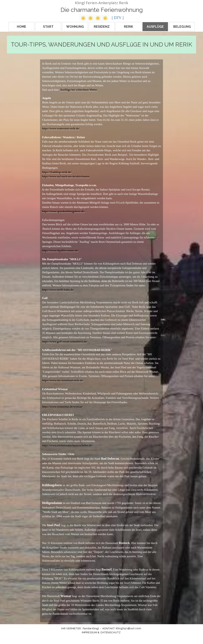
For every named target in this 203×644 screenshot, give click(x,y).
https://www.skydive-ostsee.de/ (60, 250)
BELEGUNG (182, 27)
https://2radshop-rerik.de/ (57, 172)
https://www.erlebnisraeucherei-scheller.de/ (67, 445)
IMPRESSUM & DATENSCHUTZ (101, 632)
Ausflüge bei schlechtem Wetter (78, 89)
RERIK (128, 27)
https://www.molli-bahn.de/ (58, 289)
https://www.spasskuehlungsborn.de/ (63, 211)
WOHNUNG (75, 27)
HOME (21, 27)
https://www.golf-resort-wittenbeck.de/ (64, 341)
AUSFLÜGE (155, 27)
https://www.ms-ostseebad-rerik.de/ (62, 380)
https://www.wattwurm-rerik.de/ (60, 128)
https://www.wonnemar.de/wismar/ (62, 406)
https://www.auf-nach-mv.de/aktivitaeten (65, 176)
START (48, 27)
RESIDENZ (102, 27)
